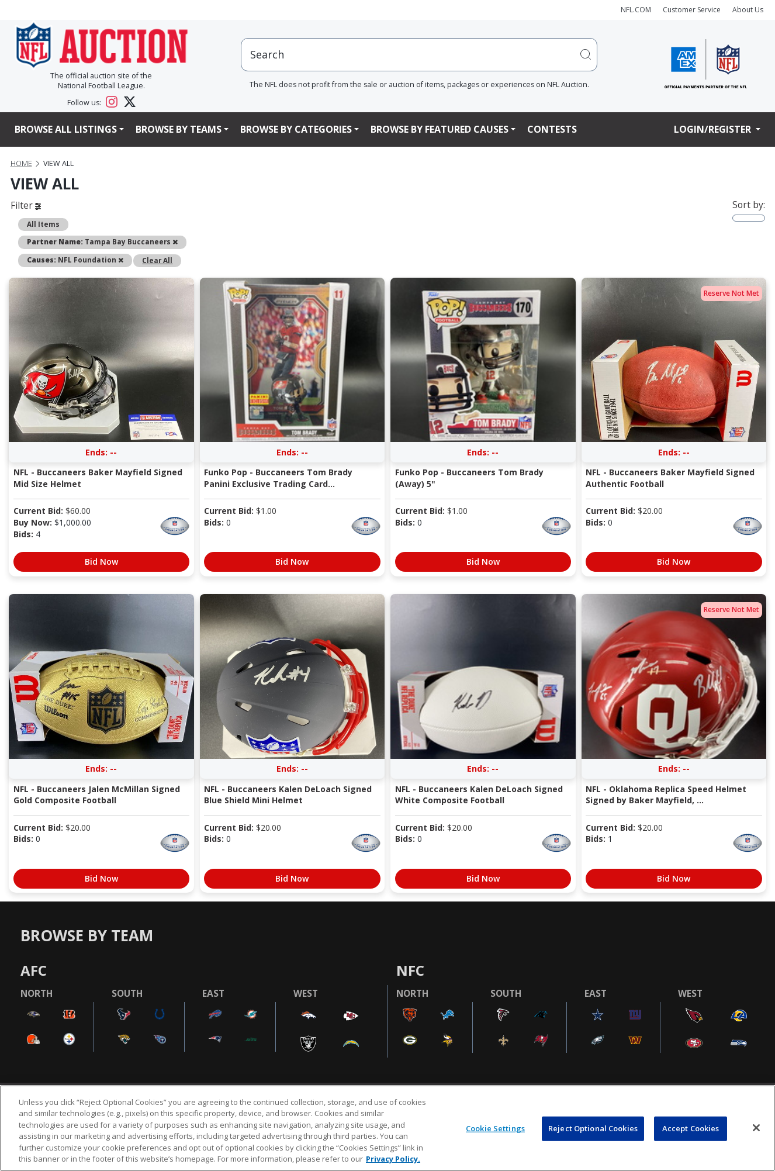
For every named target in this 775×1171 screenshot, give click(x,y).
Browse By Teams (179, 129)
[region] (387, 1128)
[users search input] (419, 54)
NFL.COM (636, 10)
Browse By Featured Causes (439, 129)
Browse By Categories (296, 129)
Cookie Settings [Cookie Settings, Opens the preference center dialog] (495, 1128)
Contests (552, 129)
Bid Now (101, 561)
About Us (747, 10)
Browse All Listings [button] (66, 129)
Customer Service (692, 10)
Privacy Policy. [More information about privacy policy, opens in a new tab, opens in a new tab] (393, 1158)
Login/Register (713, 129)
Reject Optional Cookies (593, 1128)
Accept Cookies (690, 1128)
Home (21, 163)
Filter (26, 205)
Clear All (157, 260)
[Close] (756, 1128)
